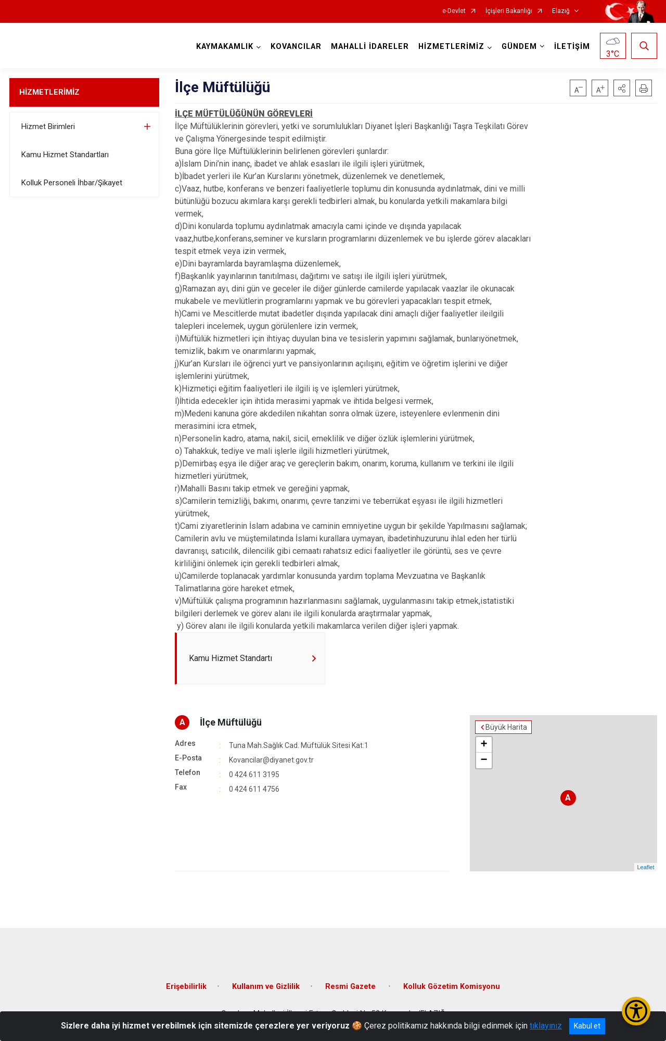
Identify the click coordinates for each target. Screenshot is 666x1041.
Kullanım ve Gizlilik (266, 986)
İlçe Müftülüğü (231, 722)
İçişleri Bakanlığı (508, 11)
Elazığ (561, 11)
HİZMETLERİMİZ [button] (451, 46)
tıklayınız (546, 1026)
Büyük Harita (506, 727)
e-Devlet (454, 11)
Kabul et (587, 1026)
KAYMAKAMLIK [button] (224, 46)
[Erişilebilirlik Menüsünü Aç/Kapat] (636, 1011)
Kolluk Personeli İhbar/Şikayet (71, 182)
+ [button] (483, 745)
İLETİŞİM (572, 46)
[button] (621, 88)
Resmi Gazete (351, 986)
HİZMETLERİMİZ (49, 92)
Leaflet (645, 867)
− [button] (483, 760)
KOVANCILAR (296, 46)
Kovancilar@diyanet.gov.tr (271, 760)
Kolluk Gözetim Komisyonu (451, 986)
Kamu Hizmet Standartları (65, 154)
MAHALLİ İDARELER (370, 46)
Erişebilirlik (186, 986)
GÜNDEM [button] (519, 46)
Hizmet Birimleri (48, 126)
